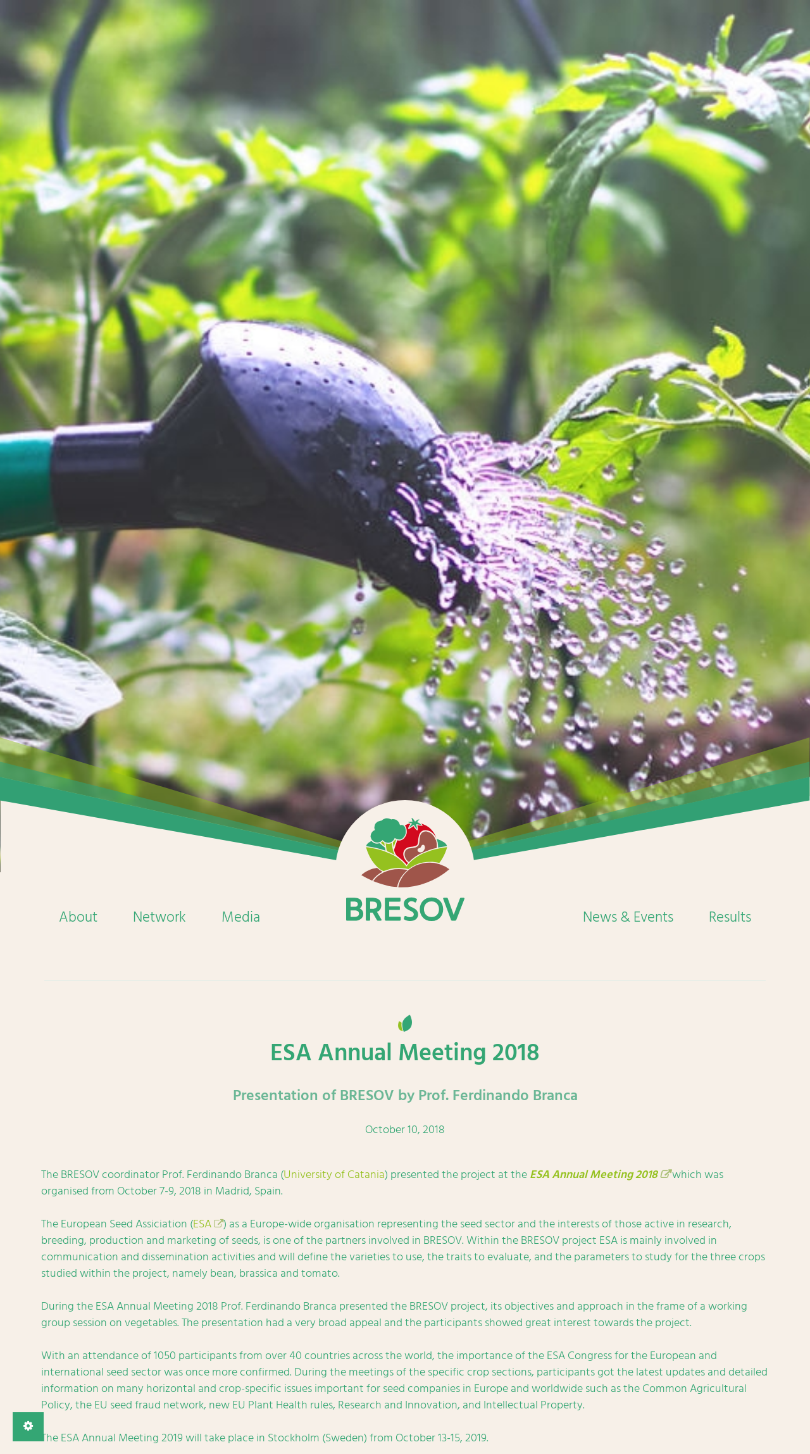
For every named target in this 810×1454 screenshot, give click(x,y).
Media (240, 917)
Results (730, 917)
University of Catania (334, 1174)
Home (405, 869)
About (78, 917)
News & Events (628, 917)
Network (159, 917)
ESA (202, 1224)
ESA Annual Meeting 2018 (593, 1174)
